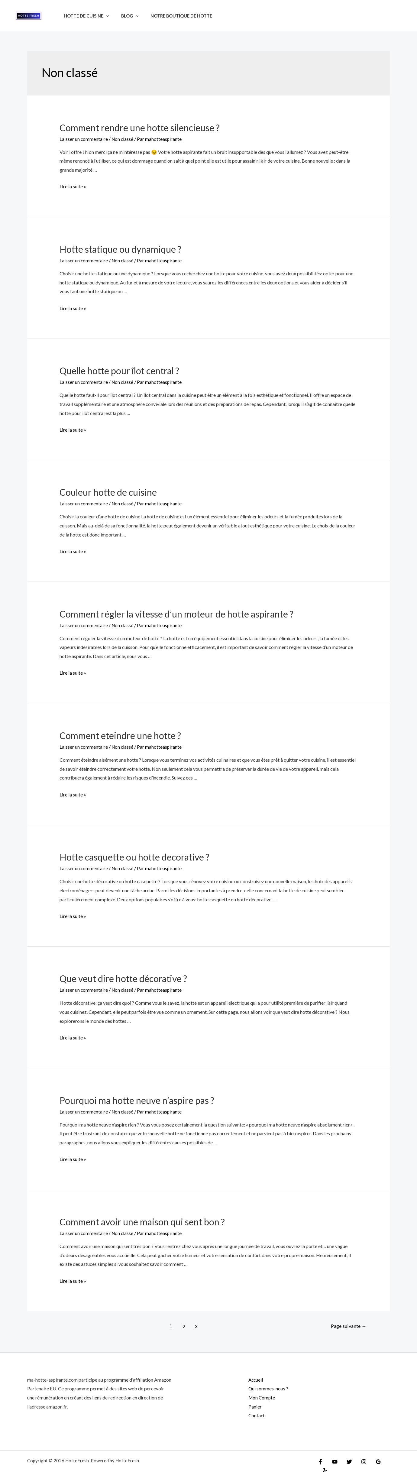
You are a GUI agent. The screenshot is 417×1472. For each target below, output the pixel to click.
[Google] (372, 1461)
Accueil (252, 1377)
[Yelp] (385, 1461)
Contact (253, 1413)
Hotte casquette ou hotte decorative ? (134, 855)
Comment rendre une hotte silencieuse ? (140, 127)
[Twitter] (346, 1461)
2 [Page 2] (181, 1324)
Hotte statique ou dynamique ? (120, 248)
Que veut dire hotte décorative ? (123, 976)
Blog (125, 15)
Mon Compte (259, 1395)
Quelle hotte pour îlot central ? (119, 370)
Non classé (123, 139)
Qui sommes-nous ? (265, 1386)
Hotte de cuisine (84, 15)
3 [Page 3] (194, 1324)
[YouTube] (333, 1461)
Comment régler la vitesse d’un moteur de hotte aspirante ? (176, 612)
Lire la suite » (73, 186)
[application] (104, 15)
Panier (251, 1404)
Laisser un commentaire (84, 139)
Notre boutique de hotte (173, 15)
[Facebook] (320, 1461)
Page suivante (347, 1324)
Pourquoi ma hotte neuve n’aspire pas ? (137, 1098)
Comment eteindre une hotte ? (120, 734)
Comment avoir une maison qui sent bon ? (142, 1219)
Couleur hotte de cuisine (108, 491)
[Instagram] (359, 1461)
